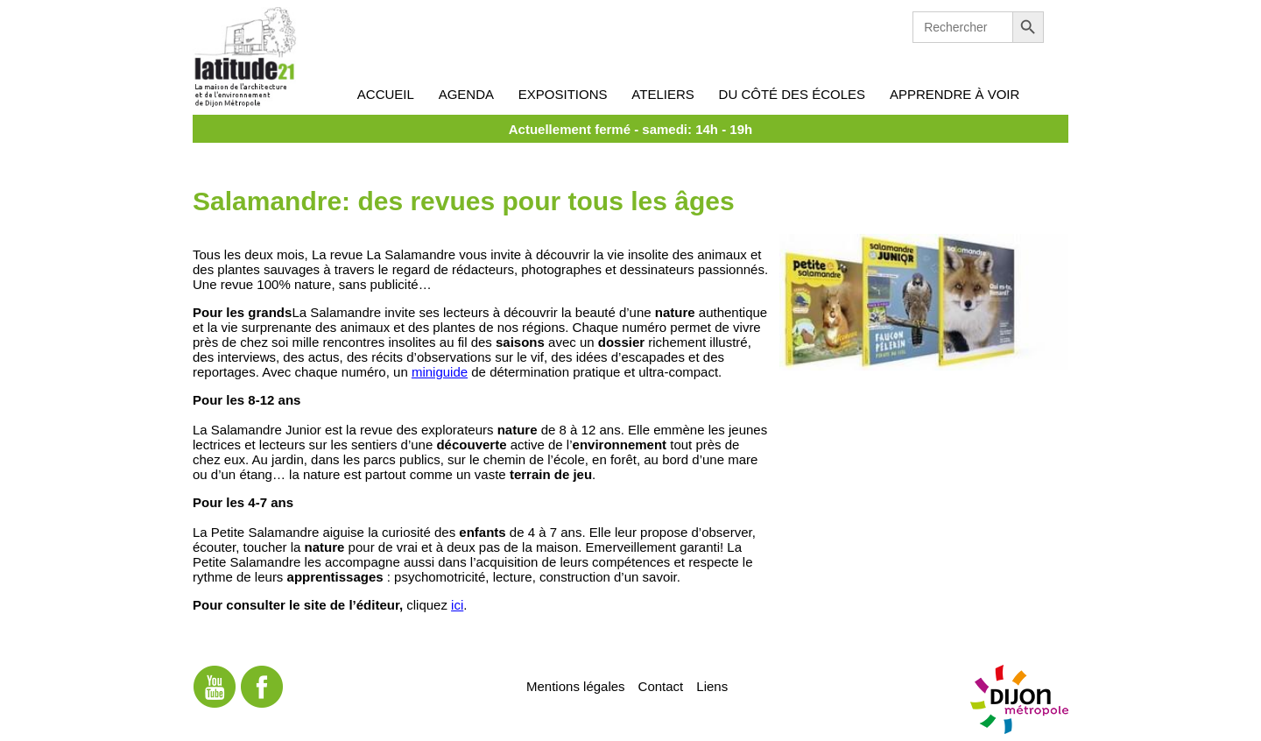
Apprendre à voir (954, 94)
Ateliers (662, 94)
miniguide (440, 371)
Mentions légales (575, 685)
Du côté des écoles (792, 94)
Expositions (563, 94)
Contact (661, 685)
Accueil (385, 94)
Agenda (466, 94)
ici (457, 604)
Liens (712, 685)
